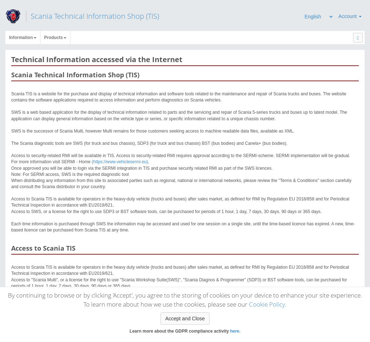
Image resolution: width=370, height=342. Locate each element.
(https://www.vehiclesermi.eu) (120, 161)
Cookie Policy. (268, 304)
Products (55, 37)
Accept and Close (185, 318)
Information (22, 37)
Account (350, 16)
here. (235, 331)
